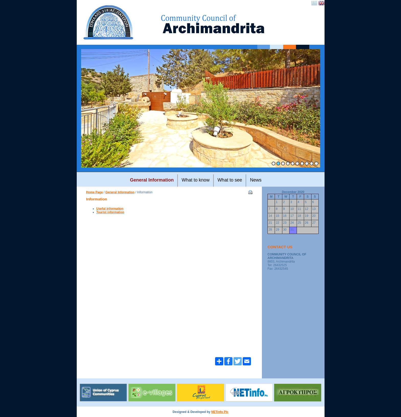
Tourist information (110, 212)
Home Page (94, 192)
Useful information (110, 208)
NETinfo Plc (219, 412)
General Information (120, 192)
